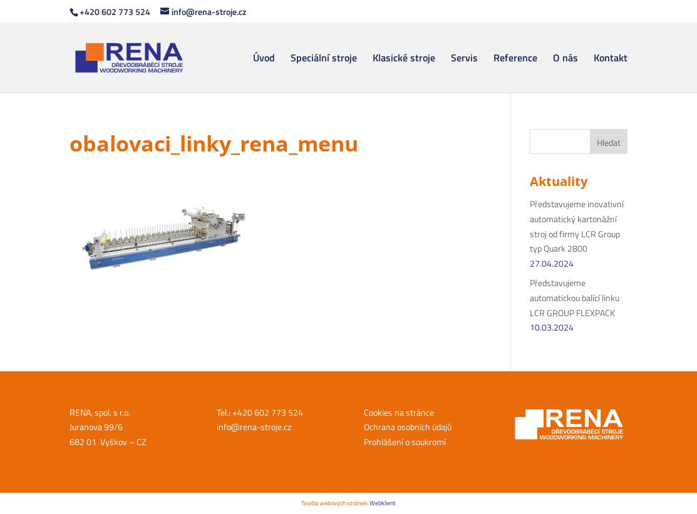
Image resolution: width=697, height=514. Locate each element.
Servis (464, 59)
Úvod (264, 59)
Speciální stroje (324, 59)
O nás (565, 59)
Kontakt (610, 59)
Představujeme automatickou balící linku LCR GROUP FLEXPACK (574, 297)
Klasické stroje (404, 59)
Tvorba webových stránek (334, 503)
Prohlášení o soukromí (405, 441)
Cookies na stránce (399, 412)
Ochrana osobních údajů (408, 426)
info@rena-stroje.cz (254, 426)
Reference (515, 59)
